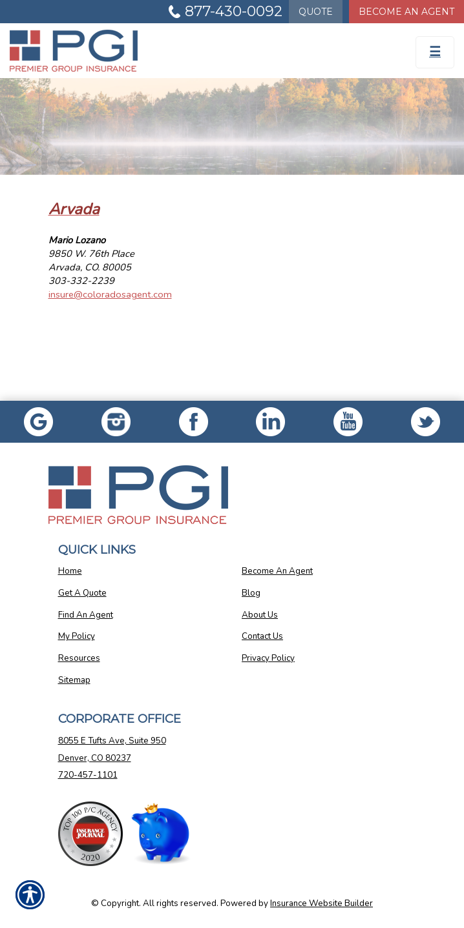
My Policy (76, 636)
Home (70, 571)
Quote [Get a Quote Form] (316, 11)
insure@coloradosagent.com (110, 294)
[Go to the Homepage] (174, 51)
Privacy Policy (268, 658)
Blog (251, 593)
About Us (260, 615)
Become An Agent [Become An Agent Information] (406, 11)
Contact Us (262, 636)
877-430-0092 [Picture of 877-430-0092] (233, 11)
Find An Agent (85, 615)
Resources (79, 658)
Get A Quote (82, 593)
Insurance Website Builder (321, 903)
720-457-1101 (88, 775)
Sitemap (74, 680)
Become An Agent (277, 571)
